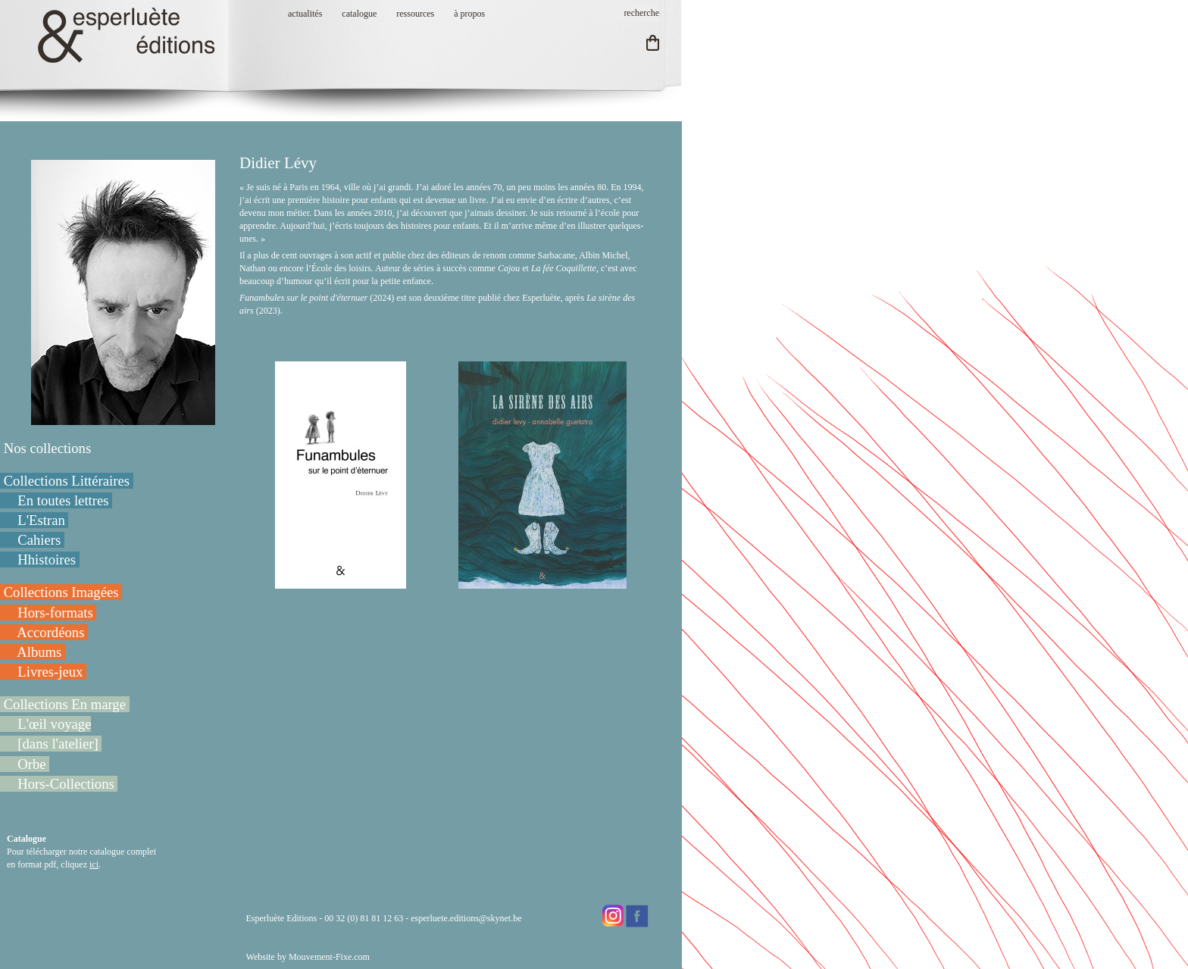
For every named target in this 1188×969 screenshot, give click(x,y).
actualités (305, 13)
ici (93, 864)
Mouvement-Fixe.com (329, 957)
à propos (469, 13)
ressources (415, 13)
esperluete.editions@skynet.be (466, 918)
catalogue (359, 13)
